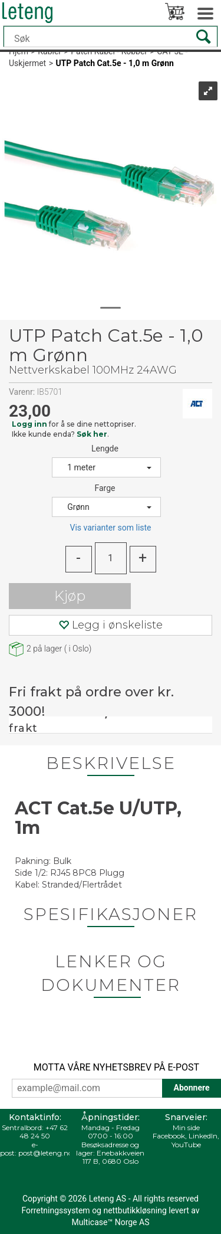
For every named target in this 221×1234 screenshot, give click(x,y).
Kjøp (69, 595)
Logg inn (29, 424)
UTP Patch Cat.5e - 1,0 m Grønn (114, 63)
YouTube (186, 1144)
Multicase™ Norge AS (111, 1222)
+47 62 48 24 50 (43, 1131)
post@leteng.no (45, 1152)
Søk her (92, 434)
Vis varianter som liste (110, 527)
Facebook (169, 1135)
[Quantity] (111, 558)
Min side (186, 1127)
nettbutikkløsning (134, 1210)
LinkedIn (203, 1135)
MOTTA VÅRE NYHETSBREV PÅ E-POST (116, 1067)
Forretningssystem (55, 1210)
